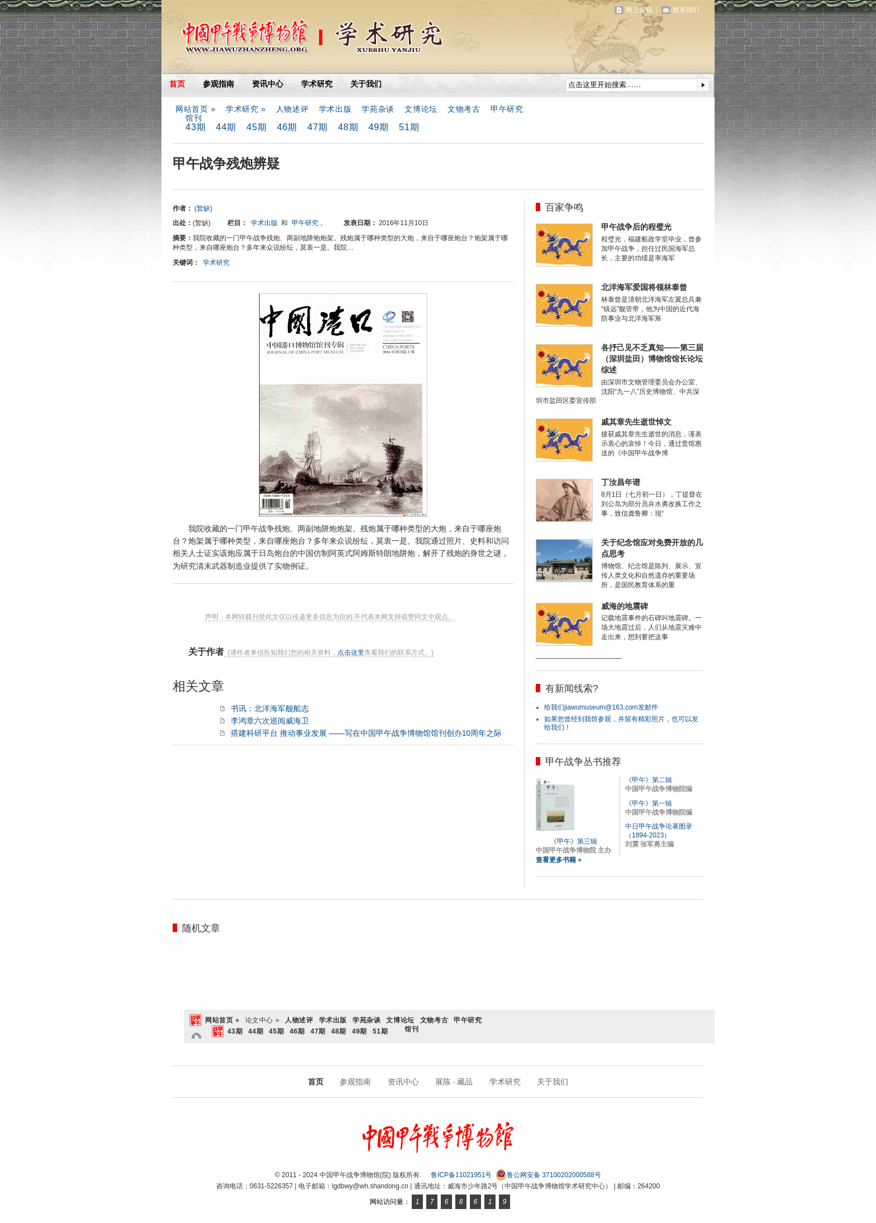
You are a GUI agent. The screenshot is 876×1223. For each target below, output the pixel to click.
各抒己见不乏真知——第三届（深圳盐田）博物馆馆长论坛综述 (652, 358)
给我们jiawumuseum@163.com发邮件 (601, 707)
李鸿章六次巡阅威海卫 (270, 720)
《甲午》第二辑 (648, 780)
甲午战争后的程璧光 (636, 226)
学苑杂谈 (377, 108)
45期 (256, 127)
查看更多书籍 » (559, 860)
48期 (348, 127)
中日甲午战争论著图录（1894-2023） (658, 830)
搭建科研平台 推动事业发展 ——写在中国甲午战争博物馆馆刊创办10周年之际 (366, 733)
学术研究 (316, 83)
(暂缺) (203, 208)
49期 (378, 127)
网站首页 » (195, 108)
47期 (317, 127)
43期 (195, 127)
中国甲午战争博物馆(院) (292, 39)
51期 (409, 127)
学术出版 (335, 108)
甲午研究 (507, 108)
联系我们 (686, 10)
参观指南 (218, 83)
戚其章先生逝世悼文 (636, 421)
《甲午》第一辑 (648, 803)
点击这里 (350, 652)
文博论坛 (420, 108)
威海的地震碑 (624, 606)
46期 (287, 127)
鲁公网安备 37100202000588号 (548, 1175)
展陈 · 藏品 (454, 1081)
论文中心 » (262, 1020)
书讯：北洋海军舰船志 (270, 708)
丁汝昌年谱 (620, 482)
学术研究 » (246, 108)
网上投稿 (639, 10)
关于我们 (366, 83)
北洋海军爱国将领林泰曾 (644, 287)
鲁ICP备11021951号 (461, 1175)
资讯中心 (267, 83)
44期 (226, 127)
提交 (703, 85)
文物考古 (463, 108)
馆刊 (193, 117)
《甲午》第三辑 (573, 841)
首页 (177, 83)
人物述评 (292, 108)
